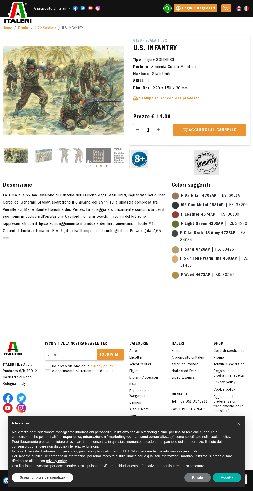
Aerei (133, 351)
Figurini (23, 28)
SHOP (218, 344)
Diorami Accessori (143, 378)
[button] (239, 424)
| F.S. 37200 (214, 205)
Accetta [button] (227, 477)
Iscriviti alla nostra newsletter (76, 344)
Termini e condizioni (229, 365)
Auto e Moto (139, 410)
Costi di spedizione (229, 351)
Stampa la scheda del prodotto (166, 99)
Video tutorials (183, 378)
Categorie (138, 344)
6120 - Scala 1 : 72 (150, 41)
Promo (219, 358)
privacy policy (102, 367)
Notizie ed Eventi (185, 371)
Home (7, 28)
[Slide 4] (98, 156)
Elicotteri (136, 358)
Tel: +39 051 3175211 (190, 402)
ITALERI (178, 344)
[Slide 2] (43, 156)
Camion (135, 403)
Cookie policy (224, 390)
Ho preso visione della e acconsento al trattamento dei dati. (81, 369)
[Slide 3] (71, 156)
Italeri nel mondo (185, 365)
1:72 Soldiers (45, 28)
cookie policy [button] (220, 437)
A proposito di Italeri (188, 358)
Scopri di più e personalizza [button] (42, 477)
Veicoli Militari (140, 365)
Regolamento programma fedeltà (229, 373)
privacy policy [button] (56, 461)
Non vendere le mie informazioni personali (164, 451)
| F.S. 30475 (207, 250)
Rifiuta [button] (197, 477)
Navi (132, 385)
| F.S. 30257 (207, 275)
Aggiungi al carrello (210, 130)
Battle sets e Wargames (139, 393)
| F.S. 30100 (210, 215)
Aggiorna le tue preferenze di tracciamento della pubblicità (228, 404)
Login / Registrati (195, 9)
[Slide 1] (16, 156)
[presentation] (82, 389)
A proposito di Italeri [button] (51, 9)
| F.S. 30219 (211, 196)
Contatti (179, 395)
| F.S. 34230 (214, 224)
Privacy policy (224, 383)
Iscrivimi (110, 355)
